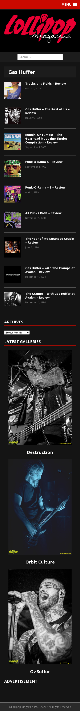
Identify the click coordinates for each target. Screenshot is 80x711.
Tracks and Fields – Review (45, 83)
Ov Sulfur (40, 671)
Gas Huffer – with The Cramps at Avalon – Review (50, 270)
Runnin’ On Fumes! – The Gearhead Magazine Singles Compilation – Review (46, 138)
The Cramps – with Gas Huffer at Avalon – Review (50, 295)
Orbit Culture (40, 562)
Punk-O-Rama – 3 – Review (45, 187)
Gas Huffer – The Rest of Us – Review (47, 111)
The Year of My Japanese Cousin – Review (49, 240)
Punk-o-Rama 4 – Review (44, 162)
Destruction (40, 452)
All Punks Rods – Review (43, 213)
